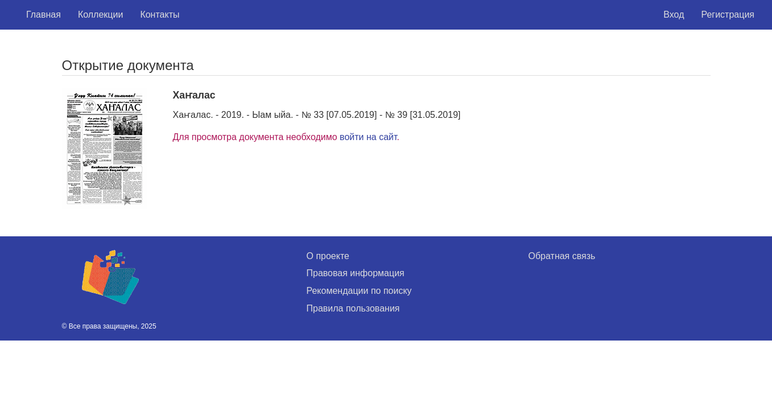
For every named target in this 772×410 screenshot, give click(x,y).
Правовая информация (355, 273)
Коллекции (100, 14)
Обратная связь (562, 256)
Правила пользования (353, 308)
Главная (43, 14)
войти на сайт (368, 137)
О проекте (328, 256)
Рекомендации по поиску (359, 291)
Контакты (159, 14)
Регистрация (727, 14)
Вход (673, 14)
